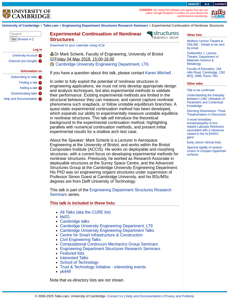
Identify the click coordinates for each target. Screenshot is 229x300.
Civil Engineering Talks (80, 239)
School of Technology (79, 262)
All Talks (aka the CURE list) (85, 212)
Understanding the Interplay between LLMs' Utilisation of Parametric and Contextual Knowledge (206, 100)
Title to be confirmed (200, 90)
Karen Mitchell (158, 73)
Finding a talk (30, 83)
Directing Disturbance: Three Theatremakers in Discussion (206, 112)
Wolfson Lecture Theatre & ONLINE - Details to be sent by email (205, 44)
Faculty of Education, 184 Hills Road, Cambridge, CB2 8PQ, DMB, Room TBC (206, 72)
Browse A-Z (26, 39)
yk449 (65, 271)
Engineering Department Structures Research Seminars (105, 25)
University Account (27, 56)
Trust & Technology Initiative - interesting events (103, 267)
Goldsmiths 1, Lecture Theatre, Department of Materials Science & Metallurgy (202, 58)
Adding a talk (31, 88)
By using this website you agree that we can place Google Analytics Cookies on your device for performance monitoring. (177, 12)
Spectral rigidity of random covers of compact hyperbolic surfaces (206, 151)
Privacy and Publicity (179, 296)
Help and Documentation (23, 99)
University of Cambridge (21, 25)
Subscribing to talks (26, 77)
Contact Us (115, 296)
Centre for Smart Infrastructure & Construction (101, 235)
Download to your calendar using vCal (77, 45)
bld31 (65, 217)
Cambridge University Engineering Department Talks (107, 230)
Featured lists (72, 253)
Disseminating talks (26, 93)
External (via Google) (25, 61)
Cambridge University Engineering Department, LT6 (101, 64)
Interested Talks (74, 258)
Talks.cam (51, 25)
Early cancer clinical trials (204, 142)
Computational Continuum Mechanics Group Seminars (109, 244)
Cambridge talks (74, 221)
